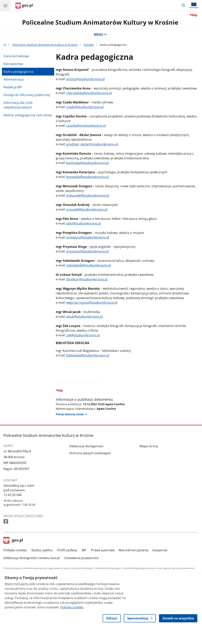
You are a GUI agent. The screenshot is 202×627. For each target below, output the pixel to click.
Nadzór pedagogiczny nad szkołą (27, 115)
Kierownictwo (13, 64)
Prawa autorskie (103, 550)
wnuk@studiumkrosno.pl (84, 316)
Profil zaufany (67, 550)
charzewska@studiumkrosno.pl (89, 93)
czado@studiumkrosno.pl (85, 107)
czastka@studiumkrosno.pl (86, 125)
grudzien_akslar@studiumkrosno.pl (92, 144)
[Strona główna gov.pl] (24, 6)
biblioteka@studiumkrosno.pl (87, 355)
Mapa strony (149, 446)
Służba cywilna (41, 550)
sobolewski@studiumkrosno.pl (88, 265)
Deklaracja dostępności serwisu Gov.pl (31, 558)
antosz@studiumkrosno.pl (85, 79)
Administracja (13, 79)
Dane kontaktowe (16, 56)
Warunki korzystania (133, 550)
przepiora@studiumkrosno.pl (87, 237)
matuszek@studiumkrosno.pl (87, 195)
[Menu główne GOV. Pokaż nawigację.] (5, 5)
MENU (100, 34)
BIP (84, 550)
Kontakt (89, 45)
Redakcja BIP (12, 87)
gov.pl (13, 540)
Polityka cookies (15, 550)
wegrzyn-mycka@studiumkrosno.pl (91, 302)
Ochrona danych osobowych (90, 453)
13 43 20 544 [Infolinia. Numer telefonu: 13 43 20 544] (12, 495)
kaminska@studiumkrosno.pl (87, 163)
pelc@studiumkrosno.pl (83, 223)
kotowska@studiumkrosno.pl (87, 177)
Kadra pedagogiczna (18, 71)
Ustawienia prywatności (81, 558)
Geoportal (159, 550)
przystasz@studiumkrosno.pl (87, 251)
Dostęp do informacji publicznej (26, 95)
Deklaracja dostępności (86, 446)
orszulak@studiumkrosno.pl (86, 209)
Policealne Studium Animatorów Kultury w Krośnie (100, 22)
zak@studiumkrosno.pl (83, 335)
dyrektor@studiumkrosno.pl (86, 279)
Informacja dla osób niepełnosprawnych (18, 105)
